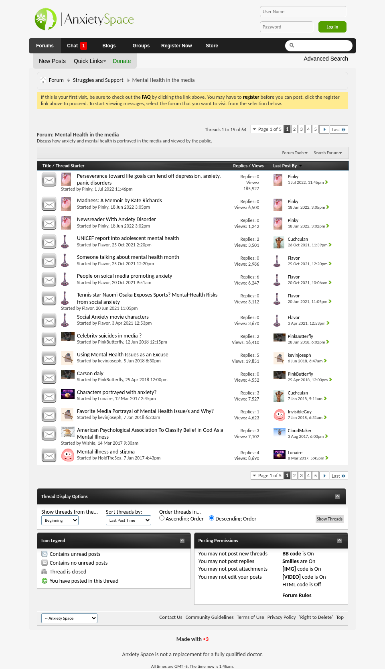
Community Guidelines (209, 617)
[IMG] (289, 568)
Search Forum (326, 152)
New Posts (52, 61)
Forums (45, 46)
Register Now (176, 46)
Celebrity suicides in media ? (109, 335)
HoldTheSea (110, 458)
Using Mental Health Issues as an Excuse (122, 354)
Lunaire (105, 398)
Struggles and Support (98, 80)
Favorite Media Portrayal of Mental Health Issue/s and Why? (145, 411)
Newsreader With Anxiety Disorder (116, 219)
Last (339, 129)
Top (340, 617)
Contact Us (170, 617)
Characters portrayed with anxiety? (117, 392)
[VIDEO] (291, 576)
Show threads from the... (69, 511)
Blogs (109, 46)
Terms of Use (250, 617)
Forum (56, 80)
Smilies (290, 561)
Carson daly (90, 373)
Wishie (88, 443)
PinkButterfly (110, 342)
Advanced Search (326, 58)
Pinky (87, 189)
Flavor (104, 245)
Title (47, 166)
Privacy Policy (281, 617)
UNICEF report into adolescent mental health (128, 238)
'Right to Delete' (316, 617)
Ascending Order (181, 518)
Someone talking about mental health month (128, 257)
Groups (141, 46)
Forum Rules (296, 595)
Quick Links (88, 61)
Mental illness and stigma (106, 451)
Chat (77, 46)
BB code (291, 553)
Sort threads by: (124, 511)
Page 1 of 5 (270, 129)
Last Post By (288, 166)
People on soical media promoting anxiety (124, 275)
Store (212, 46)
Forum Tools (293, 152)
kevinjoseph (110, 361)
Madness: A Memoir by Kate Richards (119, 200)
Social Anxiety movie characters (113, 316)
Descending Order (232, 518)
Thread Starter (70, 166)
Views (258, 166)
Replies (240, 166)
